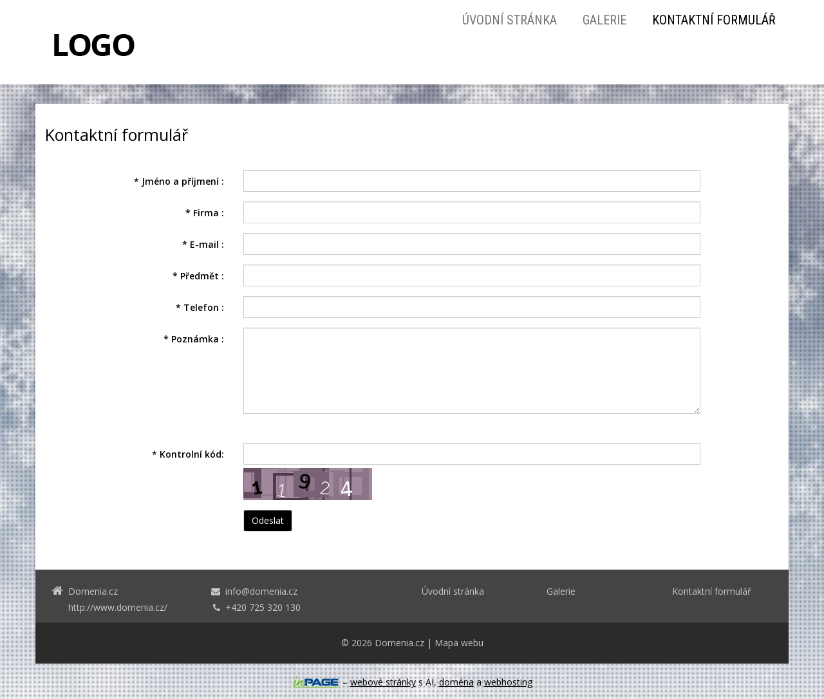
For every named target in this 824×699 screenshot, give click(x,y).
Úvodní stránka (509, 20)
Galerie (604, 20)
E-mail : (203, 244)
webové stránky (383, 682)
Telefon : (200, 307)
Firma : (204, 213)
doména (456, 682)
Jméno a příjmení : (179, 181)
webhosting (508, 682)
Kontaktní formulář (714, 20)
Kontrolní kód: (188, 454)
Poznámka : (194, 339)
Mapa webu (459, 643)
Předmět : (198, 276)
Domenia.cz (399, 643)
